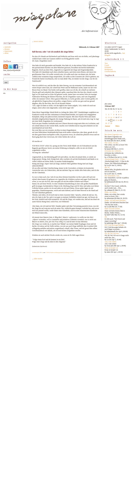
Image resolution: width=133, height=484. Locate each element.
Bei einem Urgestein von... (114, 134)
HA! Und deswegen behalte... (115, 225)
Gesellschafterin (110, 71)
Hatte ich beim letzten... (113, 209)
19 (106, 120)
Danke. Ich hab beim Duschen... (116, 200)
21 (111, 120)
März (117, 126)
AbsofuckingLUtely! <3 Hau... (115, 159)
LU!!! (107, 184)
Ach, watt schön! (110, 242)
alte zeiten (117, 177)
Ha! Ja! (107, 167)
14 (111, 117)
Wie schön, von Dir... (112, 143)
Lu (42, 252)
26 (106, 123)
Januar (107, 126)
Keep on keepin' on (111, 248)
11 (121, 115)
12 (106, 117)
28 (111, 123)
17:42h (47, 252)
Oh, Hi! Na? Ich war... (112, 233)
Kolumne (108, 67)
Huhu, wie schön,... (111, 192)
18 (121, 117)
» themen (6, 49)
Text (106, 63)
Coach (107, 65)
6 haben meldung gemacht (56, 252)
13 (109, 117)
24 (118, 120)
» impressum (7, 51)
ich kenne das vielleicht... (113, 151)
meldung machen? (69, 252)
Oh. (106, 217)
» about (5, 53)
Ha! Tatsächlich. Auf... (112, 176)
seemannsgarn (35, 252)
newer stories (38, 41)
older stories (38, 259)
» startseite (7, 47)
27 (109, 123)
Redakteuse (109, 69)
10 (118, 115)
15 (114, 117)
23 (116, 120)
